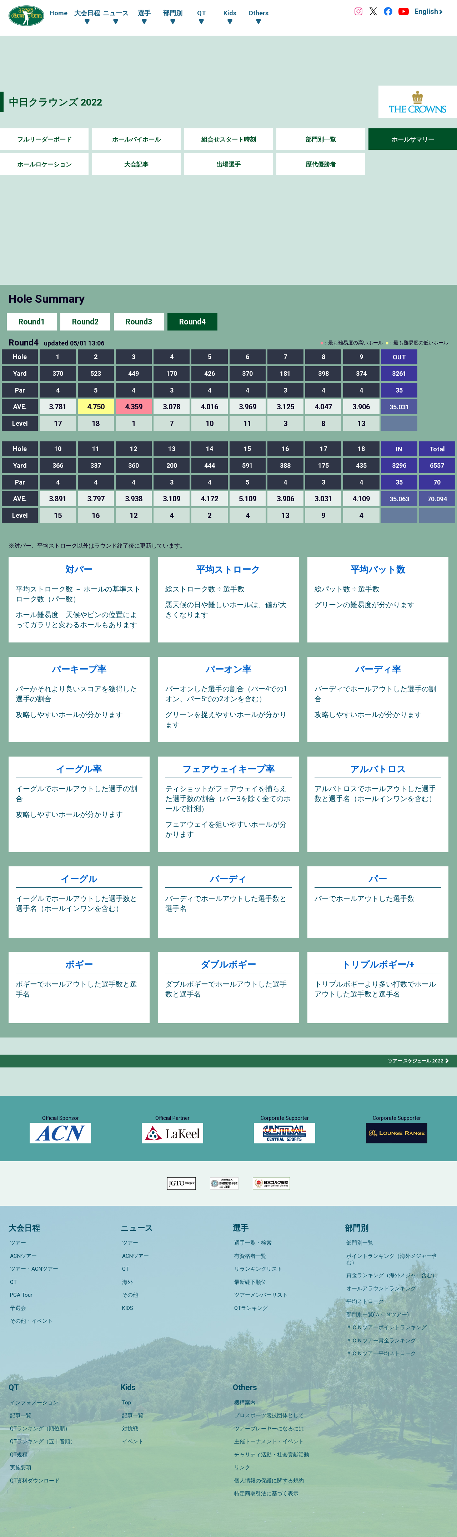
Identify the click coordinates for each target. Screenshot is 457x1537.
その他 (129, 1309)
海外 (126, 1299)
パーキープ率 (79, 671)
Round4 (192, 321)
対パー (79, 570)
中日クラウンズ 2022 (60, 102)
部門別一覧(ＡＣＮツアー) (376, 1319)
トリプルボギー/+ (377, 968)
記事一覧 (19, 1405)
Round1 (31, 321)
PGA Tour (20, 1309)
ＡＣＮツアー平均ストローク (380, 1349)
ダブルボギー (228, 968)
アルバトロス (378, 772)
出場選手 (228, 164)
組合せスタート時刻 (228, 139)
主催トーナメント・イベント (267, 1424)
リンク (241, 1444)
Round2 (85, 321)
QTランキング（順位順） (39, 1415)
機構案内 (243, 1395)
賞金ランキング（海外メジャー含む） (390, 1289)
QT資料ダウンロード (33, 1454)
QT (12, 1299)
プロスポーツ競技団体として (267, 1405)
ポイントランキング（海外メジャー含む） (396, 1279)
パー (378, 882)
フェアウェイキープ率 (228, 772)
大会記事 (136, 164)
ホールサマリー (412, 139)
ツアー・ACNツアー (33, 1289)
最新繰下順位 (249, 1299)
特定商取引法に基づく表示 (265, 1464)
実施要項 (19, 1444)
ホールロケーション (44, 164)
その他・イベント (30, 1329)
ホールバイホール (136, 139)
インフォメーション (33, 1395)
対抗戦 (129, 1415)
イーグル (79, 882)
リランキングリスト (257, 1289)
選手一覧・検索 (251, 1269)
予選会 (17, 1319)
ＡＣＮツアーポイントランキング (385, 1329)
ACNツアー (22, 1279)
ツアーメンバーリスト (259, 1309)
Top (125, 1395)
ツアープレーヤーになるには (267, 1415)
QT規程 (17, 1434)
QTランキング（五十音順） (41, 1424)
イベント (131, 1424)
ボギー (79, 968)
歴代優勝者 (321, 164)
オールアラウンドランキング (380, 1299)
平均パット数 (377, 570)
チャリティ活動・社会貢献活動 (270, 1434)
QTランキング (249, 1319)
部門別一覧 (321, 139)
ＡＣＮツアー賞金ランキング (380, 1339)
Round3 (138, 321)
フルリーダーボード (44, 139)
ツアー (17, 1269)
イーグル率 (79, 772)
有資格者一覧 (249, 1279)
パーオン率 (228, 671)
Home (58, 13)
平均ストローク (228, 570)
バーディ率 (377, 671)
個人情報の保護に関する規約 (267, 1454)
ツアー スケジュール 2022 (414, 1064)
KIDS (126, 1319)
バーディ (228, 882)
